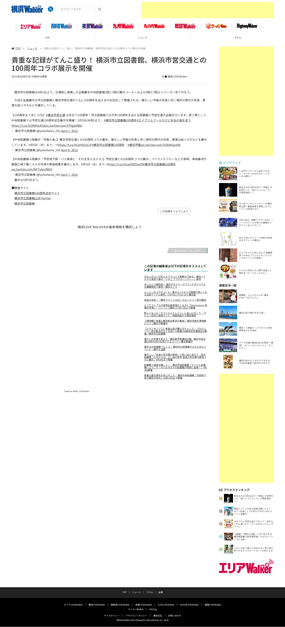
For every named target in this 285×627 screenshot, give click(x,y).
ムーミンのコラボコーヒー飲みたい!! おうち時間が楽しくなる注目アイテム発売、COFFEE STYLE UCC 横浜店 (175, 294)
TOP (47, 39)
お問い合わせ (174, 615)
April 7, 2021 (69, 176)
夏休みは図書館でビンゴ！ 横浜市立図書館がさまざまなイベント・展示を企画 (175, 349)
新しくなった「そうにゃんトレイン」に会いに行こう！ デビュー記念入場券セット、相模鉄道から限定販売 (175, 315)
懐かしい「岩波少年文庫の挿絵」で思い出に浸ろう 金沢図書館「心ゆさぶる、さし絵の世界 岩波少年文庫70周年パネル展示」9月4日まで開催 (175, 358)
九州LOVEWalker (166, 604)
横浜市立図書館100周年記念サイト (37, 194)
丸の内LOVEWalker (189, 604)
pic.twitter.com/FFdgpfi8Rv (63, 127)
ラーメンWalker (135, 609)
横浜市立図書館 (24, 205)
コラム (149, 592)
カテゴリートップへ (187, 252)
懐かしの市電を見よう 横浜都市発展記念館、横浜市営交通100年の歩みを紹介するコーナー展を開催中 (175, 341)
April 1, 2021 (69, 132)
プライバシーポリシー (136, 615)
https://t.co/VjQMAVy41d (28, 127)
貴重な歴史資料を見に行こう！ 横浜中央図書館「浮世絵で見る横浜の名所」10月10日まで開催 (175, 377)
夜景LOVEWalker (143, 604)
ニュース (142, 39)
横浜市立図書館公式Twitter (32, 199)
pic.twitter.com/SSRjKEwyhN (160, 146)
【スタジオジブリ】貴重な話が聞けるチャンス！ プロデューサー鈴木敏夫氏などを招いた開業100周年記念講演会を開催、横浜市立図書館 (175, 332)
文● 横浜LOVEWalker (174, 78)
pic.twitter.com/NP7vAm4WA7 (32, 171)
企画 (160, 592)
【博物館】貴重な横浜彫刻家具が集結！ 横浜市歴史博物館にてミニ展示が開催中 (175, 323)
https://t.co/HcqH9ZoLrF (75, 146)
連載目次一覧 (227, 286)
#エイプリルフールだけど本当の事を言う (164, 121)
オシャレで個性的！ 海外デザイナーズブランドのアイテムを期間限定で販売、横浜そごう (175, 286)
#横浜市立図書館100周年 (120, 121)
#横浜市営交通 (55, 116)
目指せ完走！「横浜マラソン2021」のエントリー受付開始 (175, 301)
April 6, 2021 (69, 151)
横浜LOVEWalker (97, 604)
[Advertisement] (207, 10)
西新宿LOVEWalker (120, 604)
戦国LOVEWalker (213, 604)
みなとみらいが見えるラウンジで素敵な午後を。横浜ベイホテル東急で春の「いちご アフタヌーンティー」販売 (175, 279)
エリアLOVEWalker (73, 604)
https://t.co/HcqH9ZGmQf (125, 165)
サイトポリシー (111, 615)
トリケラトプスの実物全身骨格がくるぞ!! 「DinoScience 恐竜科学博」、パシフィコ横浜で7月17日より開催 (175, 307)
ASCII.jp (153, 609)
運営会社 (157, 615)
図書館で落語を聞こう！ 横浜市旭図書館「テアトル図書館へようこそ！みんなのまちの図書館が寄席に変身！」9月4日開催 (175, 369)
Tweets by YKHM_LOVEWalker (76, 392)
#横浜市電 (134, 146)
